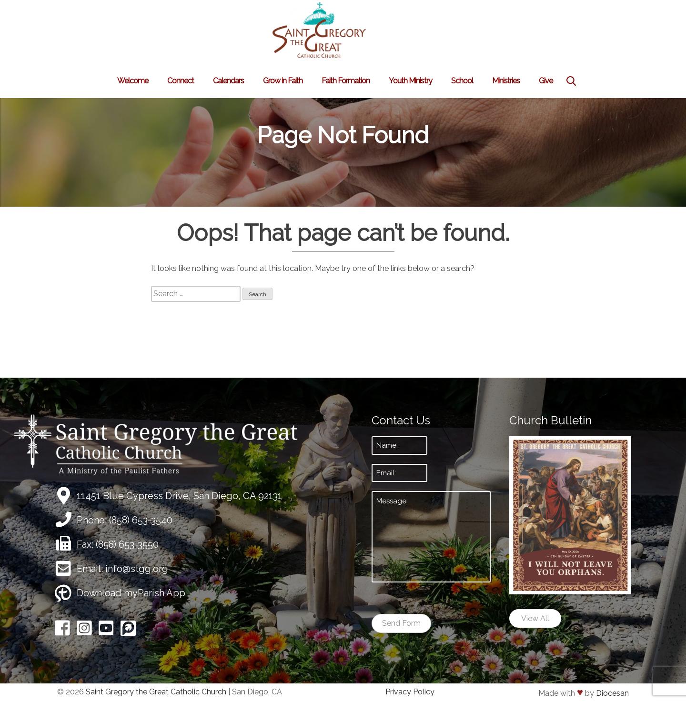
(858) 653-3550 (127, 544)
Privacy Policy (409, 691)
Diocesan (612, 693)
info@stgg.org (136, 568)
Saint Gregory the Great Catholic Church (156, 691)
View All (535, 618)
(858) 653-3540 (140, 520)
